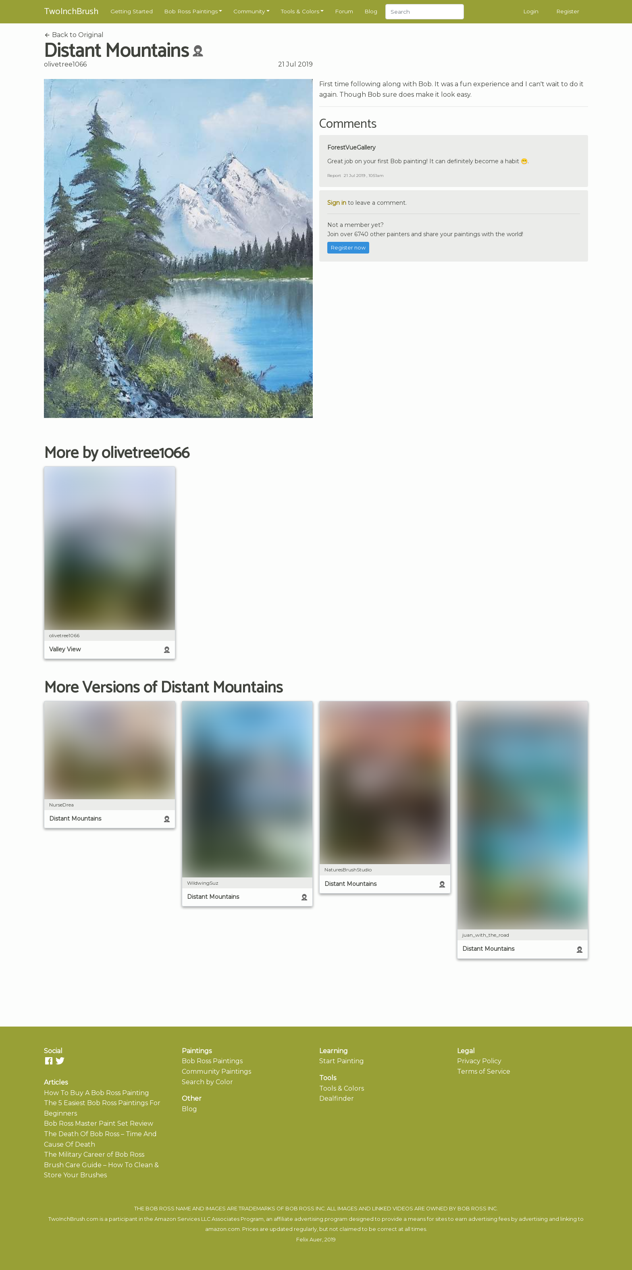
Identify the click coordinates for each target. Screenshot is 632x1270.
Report (334, 175)
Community (249, 11)
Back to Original (74, 35)
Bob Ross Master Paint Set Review (98, 1123)
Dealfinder (336, 1098)
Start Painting (341, 1061)
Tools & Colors (300, 11)
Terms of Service (483, 1071)
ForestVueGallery (351, 147)
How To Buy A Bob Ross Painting (96, 1093)
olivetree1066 (65, 64)
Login (530, 11)
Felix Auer (309, 1240)
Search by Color (207, 1082)
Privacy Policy (479, 1061)
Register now (348, 248)
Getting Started (131, 11)
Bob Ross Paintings (191, 11)
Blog (370, 11)
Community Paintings (216, 1071)
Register (567, 11)
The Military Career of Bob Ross (94, 1154)
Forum (344, 11)
